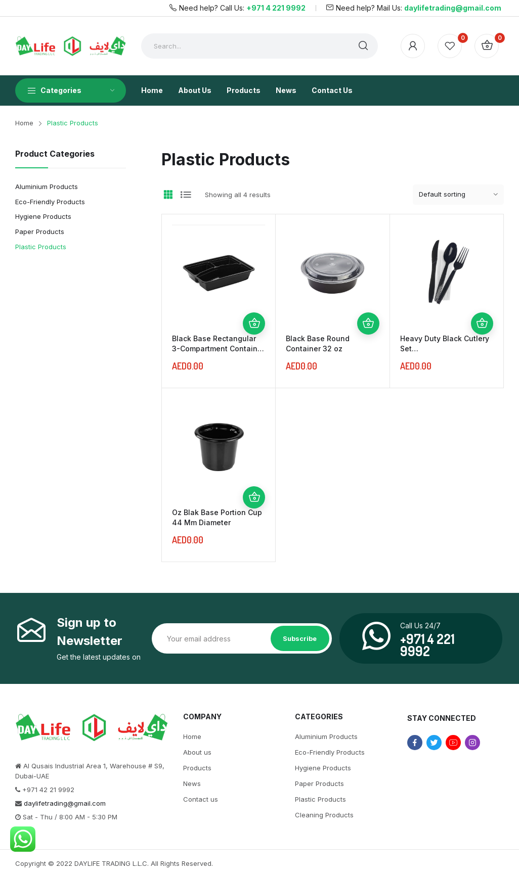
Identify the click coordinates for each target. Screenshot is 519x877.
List (185, 194)
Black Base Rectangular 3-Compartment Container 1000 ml (218, 348)
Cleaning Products (324, 815)
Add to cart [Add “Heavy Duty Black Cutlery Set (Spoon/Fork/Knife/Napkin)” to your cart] (482, 323)
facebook (414, 742)
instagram (472, 742)
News (192, 783)
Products (197, 768)
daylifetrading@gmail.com (452, 8)
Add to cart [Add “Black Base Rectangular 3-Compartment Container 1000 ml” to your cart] (254, 323)
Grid (168, 194)
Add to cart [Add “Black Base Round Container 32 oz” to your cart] (368, 323)
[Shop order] (458, 194)
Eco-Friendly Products (50, 202)
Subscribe (299, 638)
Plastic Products (40, 247)
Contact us (200, 799)
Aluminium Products (46, 186)
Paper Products (39, 231)
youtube (453, 742)
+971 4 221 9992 (276, 8)
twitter (434, 742)
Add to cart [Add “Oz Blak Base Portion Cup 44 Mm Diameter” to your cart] (254, 497)
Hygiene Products (43, 216)
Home (192, 736)
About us (197, 752)
